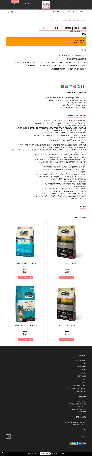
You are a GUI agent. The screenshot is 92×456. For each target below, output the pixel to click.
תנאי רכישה (82, 411)
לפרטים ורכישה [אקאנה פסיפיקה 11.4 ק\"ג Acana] (23, 277)
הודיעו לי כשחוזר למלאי (76, 43)
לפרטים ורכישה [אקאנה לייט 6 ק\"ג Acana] (65, 339)
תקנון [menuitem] (84, 379)
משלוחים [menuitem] (83, 382)
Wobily (53, 453)
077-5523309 (77, 409)
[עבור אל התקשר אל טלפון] (3, 453)
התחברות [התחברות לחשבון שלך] (15, 1)
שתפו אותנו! (76, 424)
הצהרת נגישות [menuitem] (81, 391)
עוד (15, 3)
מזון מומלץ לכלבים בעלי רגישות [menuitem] (76, 388)
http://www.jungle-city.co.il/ (75, 422)
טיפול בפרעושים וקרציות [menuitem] (78, 385)
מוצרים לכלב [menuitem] (70, 12)
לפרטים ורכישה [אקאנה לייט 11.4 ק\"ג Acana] (65, 277)
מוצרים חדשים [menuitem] (81, 366)
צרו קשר (83, 424)
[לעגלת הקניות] (12, 12)
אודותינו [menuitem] (83, 373)
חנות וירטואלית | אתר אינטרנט (32, 453)
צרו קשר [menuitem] (26, 3)
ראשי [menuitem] (81, 12)
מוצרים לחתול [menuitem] (55, 12)
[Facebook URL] (64, 4)
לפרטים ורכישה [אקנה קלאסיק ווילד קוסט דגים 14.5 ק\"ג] (23, 339)
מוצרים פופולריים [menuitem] (81, 360)
